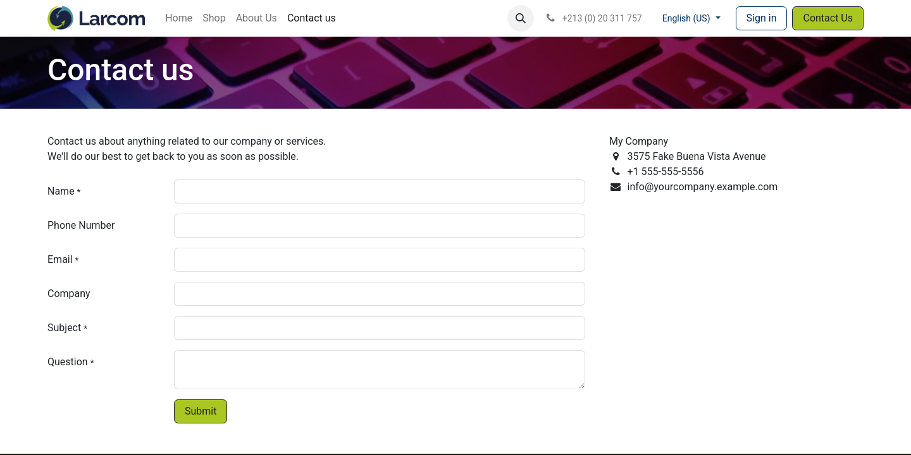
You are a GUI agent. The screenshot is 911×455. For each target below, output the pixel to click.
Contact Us (828, 18)
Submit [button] (200, 411)
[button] (520, 18)
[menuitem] (178, 18)
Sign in (762, 18)
